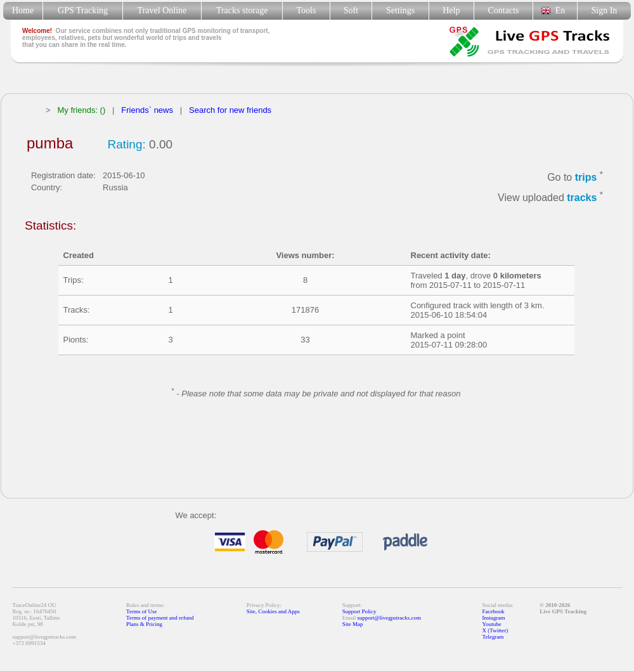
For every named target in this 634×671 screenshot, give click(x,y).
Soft (351, 10)
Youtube (491, 624)
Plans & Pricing (144, 624)
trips (586, 177)
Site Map (352, 624)
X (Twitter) (495, 630)
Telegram (493, 637)
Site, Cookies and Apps (273, 611)
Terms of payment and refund (159, 618)
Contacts (504, 10)
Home (23, 10)
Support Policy (359, 611)
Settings (400, 10)
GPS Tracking (82, 10)
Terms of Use (141, 611)
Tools (306, 10)
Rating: (127, 144)
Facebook (493, 611)
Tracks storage (242, 10)
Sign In (603, 10)
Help (451, 10)
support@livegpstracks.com (390, 618)
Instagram (493, 618)
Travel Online (162, 10)
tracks (582, 198)
